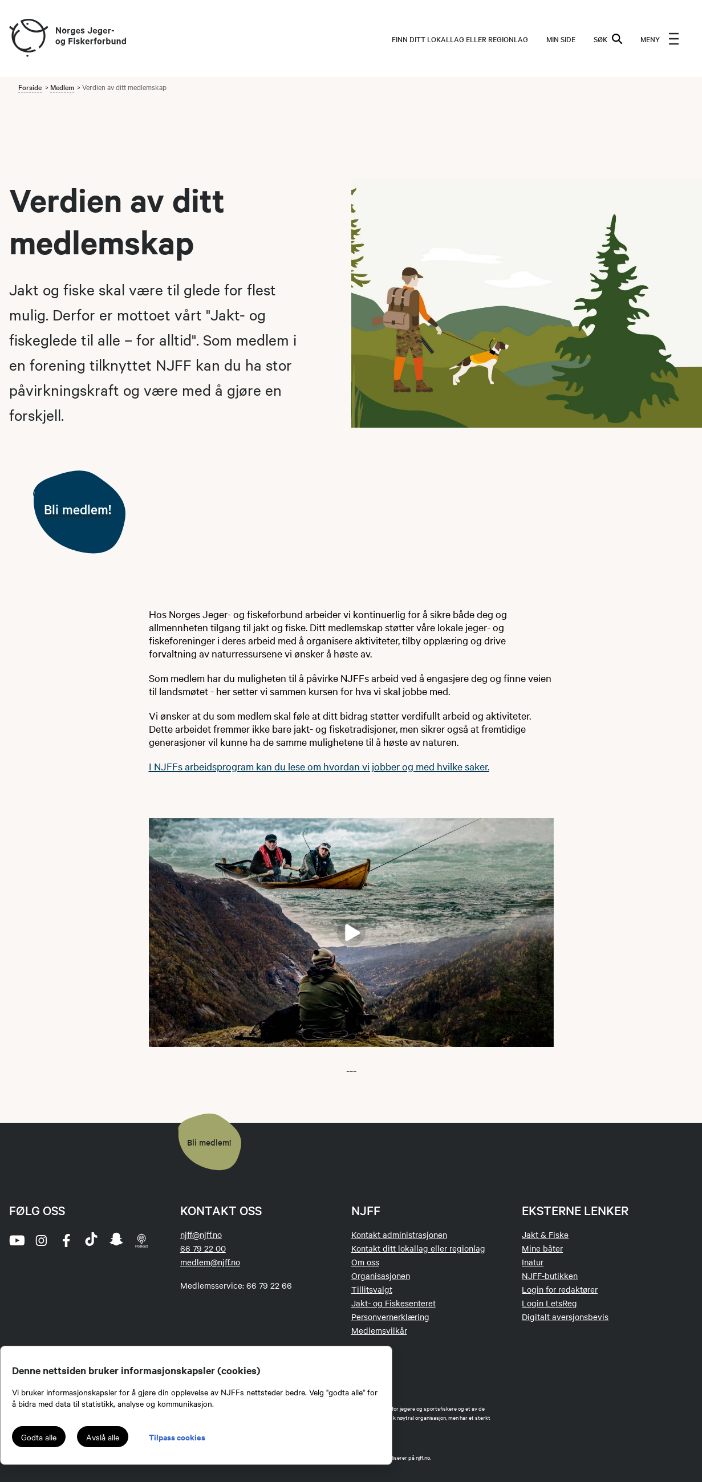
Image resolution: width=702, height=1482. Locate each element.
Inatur (532, 1262)
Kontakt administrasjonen (399, 1234)
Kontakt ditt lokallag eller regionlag (418, 1248)
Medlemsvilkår (379, 1330)
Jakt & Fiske (545, 1234)
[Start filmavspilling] (351, 932)
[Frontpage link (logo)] (28, 38)
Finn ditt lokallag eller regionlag (460, 39)
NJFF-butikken (550, 1275)
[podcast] (141, 1240)
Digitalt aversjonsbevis (565, 1316)
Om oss (365, 1262)
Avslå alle (102, 1437)
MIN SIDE (560, 39)
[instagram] (41, 1240)
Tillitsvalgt (371, 1289)
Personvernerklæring (390, 1316)
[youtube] (16, 1240)
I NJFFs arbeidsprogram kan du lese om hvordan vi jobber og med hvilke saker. (319, 766)
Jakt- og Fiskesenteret (393, 1303)
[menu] (659, 38)
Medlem (62, 87)
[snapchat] (116, 1240)
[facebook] (66, 1240)
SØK (608, 39)
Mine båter (542, 1248)
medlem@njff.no (210, 1262)
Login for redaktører (560, 1289)
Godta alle (38, 1437)
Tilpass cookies (177, 1437)
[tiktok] (91, 1240)
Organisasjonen (380, 1275)
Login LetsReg (549, 1303)
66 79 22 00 (203, 1248)
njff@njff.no (201, 1234)
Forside (30, 87)
